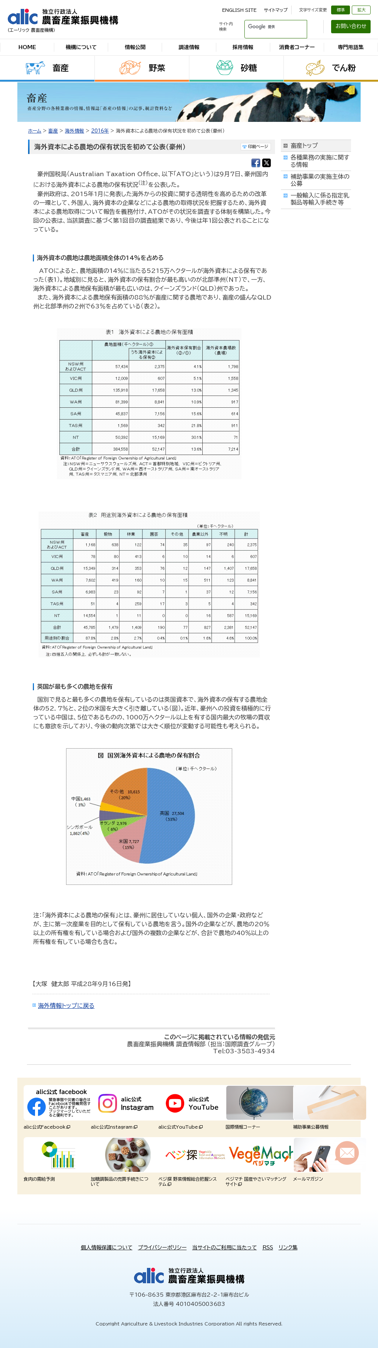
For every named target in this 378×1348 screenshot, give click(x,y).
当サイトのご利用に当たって (224, 1247)
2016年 (100, 131)
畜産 (60, 68)
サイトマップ (276, 10)
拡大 (361, 10)
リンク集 (288, 1247)
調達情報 (189, 47)
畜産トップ (304, 145)
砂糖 (249, 68)
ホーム (34, 131)
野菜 (157, 68)
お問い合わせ (351, 26)
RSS (267, 1247)
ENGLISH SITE (239, 10)
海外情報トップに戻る (66, 1006)
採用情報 (243, 47)
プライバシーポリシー (162, 1247)
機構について (81, 47)
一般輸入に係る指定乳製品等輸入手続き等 (320, 198)
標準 (341, 10)
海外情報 (74, 131)
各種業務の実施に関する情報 (320, 160)
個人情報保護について (107, 1247)
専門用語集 (351, 47)
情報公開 (135, 47)
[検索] (267, 26)
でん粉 (344, 68)
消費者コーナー (297, 47)
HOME (27, 47)
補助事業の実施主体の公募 (320, 180)
